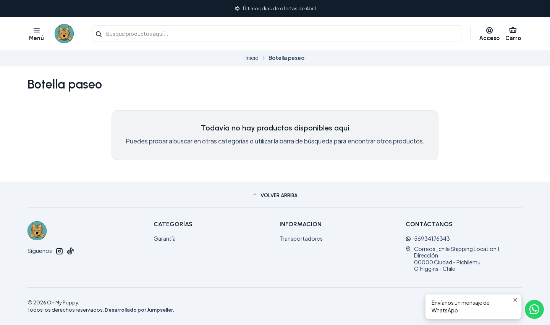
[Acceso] (489, 33)
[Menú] (36, 33)
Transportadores (301, 238)
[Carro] (513, 33)
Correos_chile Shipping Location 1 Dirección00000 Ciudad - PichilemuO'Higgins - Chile (453, 258)
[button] (275, 195)
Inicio (252, 58)
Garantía (165, 238)
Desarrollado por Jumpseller (139, 310)
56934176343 (428, 238)
